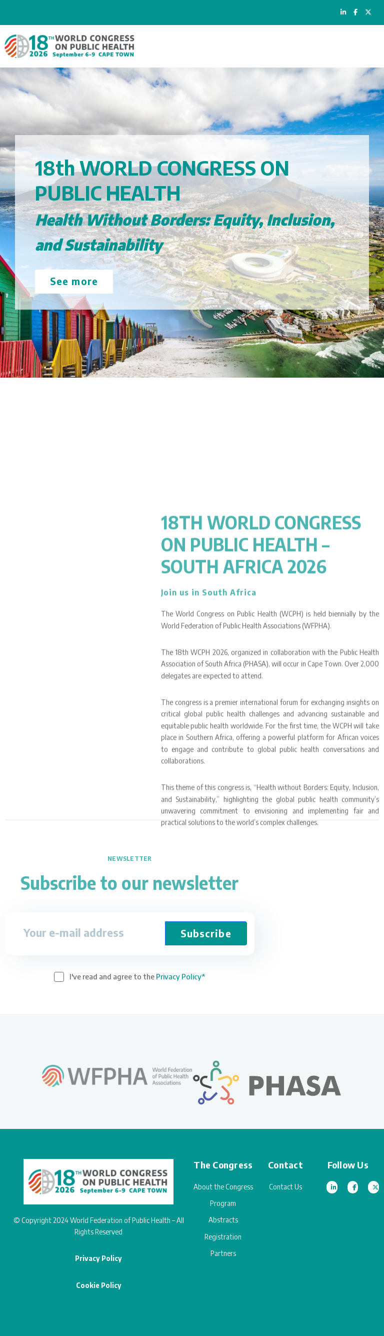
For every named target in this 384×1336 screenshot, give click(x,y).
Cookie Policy (99, 1285)
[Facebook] (353, 1187)
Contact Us (285, 1186)
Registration (223, 1236)
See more (74, 281)
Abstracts (223, 1219)
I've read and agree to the (137, 976)
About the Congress (223, 1186)
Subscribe (206, 933)
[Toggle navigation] (367, 46)
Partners (223, 1253)
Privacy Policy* (180, 976)
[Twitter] (373, 1187)
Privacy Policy (98, 1258)
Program (223, 1203)
